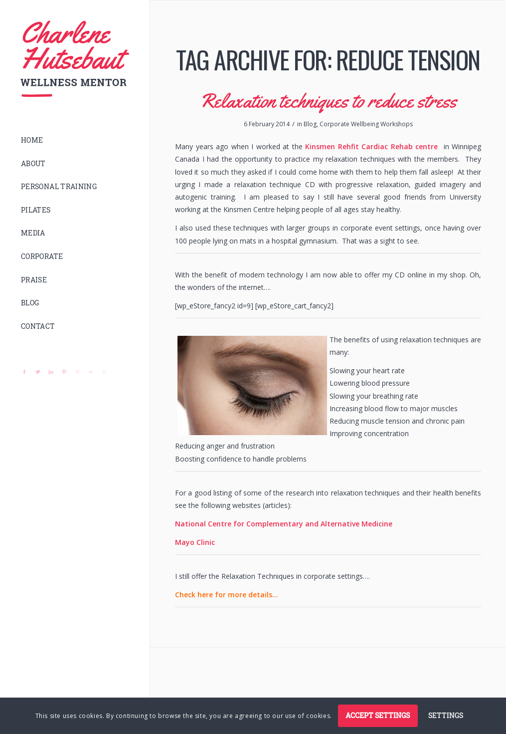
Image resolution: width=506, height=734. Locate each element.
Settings (445, 715)
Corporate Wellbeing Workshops (366, 124)
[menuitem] (74, 140)
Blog (310, 124)
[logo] (75, 59)
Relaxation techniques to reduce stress (328, 100)
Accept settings (377, 715)
